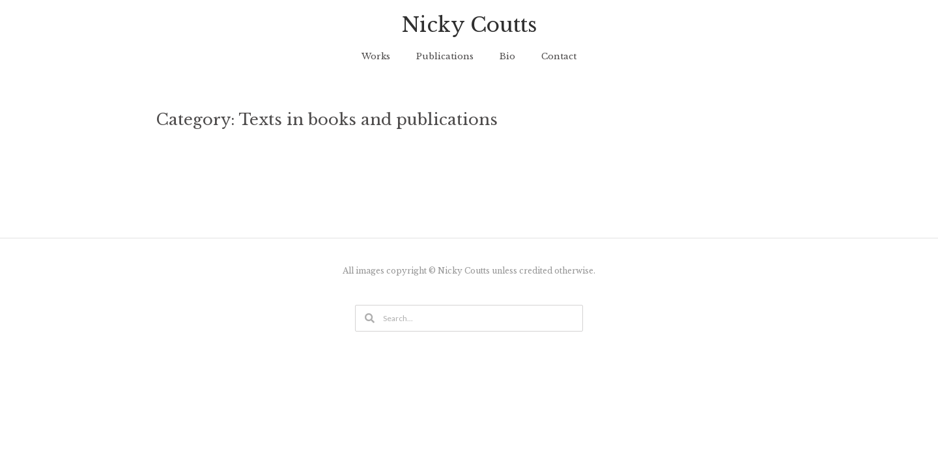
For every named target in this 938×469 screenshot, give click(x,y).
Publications (445, 56)
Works (376, 56)
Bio (507, 56)
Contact (558, 56)
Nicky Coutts (469, 24)
